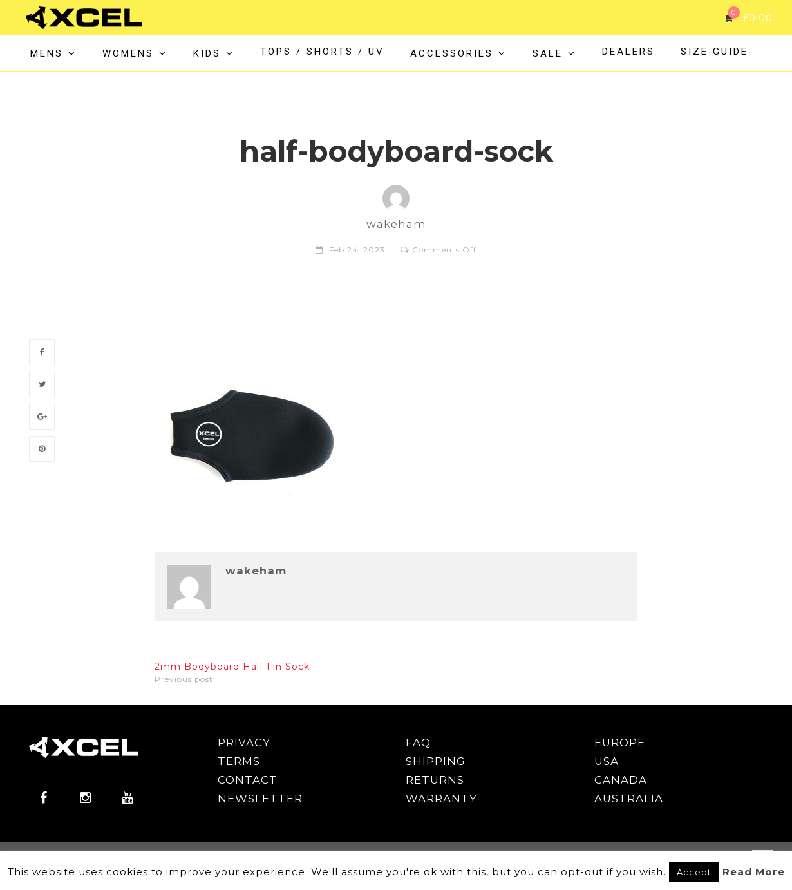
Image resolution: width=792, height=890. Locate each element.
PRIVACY (244, 742)
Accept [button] (694, 872)
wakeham (256, 571)
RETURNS (435, 779)
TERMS (239, 761)
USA (606, 761)
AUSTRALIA (628, 798)
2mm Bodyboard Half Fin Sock (232, 666)
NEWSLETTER (260, 798)
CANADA (620, 779)
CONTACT (248, 779)
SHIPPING (436, 761)
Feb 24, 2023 (357, 249)
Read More (753, 872)
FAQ (418, 742)
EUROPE (619, 742)
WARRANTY (441, 798)
